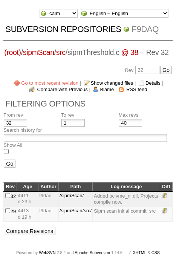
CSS (156, 252)
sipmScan (38, 52)
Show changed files (112, 83)
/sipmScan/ (72, 195)
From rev (13, 115)
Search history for (22, 130)
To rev (67, 115)
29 (13, 211)
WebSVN (47, 252)
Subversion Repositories (63, 29)
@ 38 (130, 52)
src (61, 52)
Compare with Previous (62, 89)
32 (13, 196)
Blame (107, 89)
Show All (12, 145)
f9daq (145, 29)
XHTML (139, 252)
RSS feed (136, 89)
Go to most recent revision (49, 83)
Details (153, 83)
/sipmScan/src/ (76, 210)
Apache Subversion (92, 252)
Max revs (128, 115)
